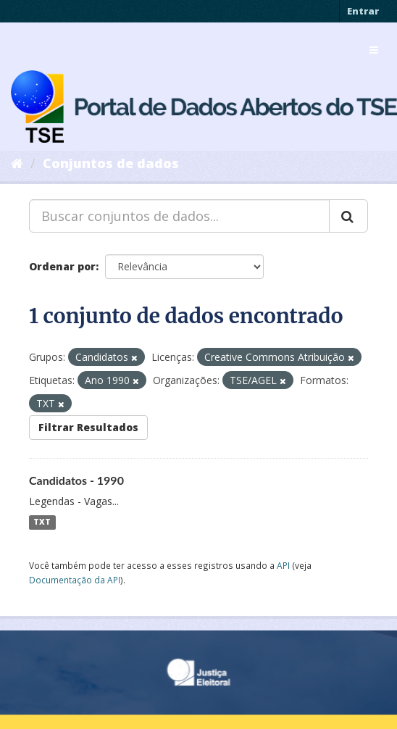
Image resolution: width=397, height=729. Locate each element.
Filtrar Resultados (88, 427)
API (283, 565)
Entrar (363, 10)
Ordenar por (62, 266)
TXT (42, 522)
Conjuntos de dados (111, 163)
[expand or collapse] (374, 50)
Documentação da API (74, 580)
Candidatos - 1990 (76, 480)
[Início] (17, 163)
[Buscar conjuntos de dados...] (179, 216)
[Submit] (348, 216)
